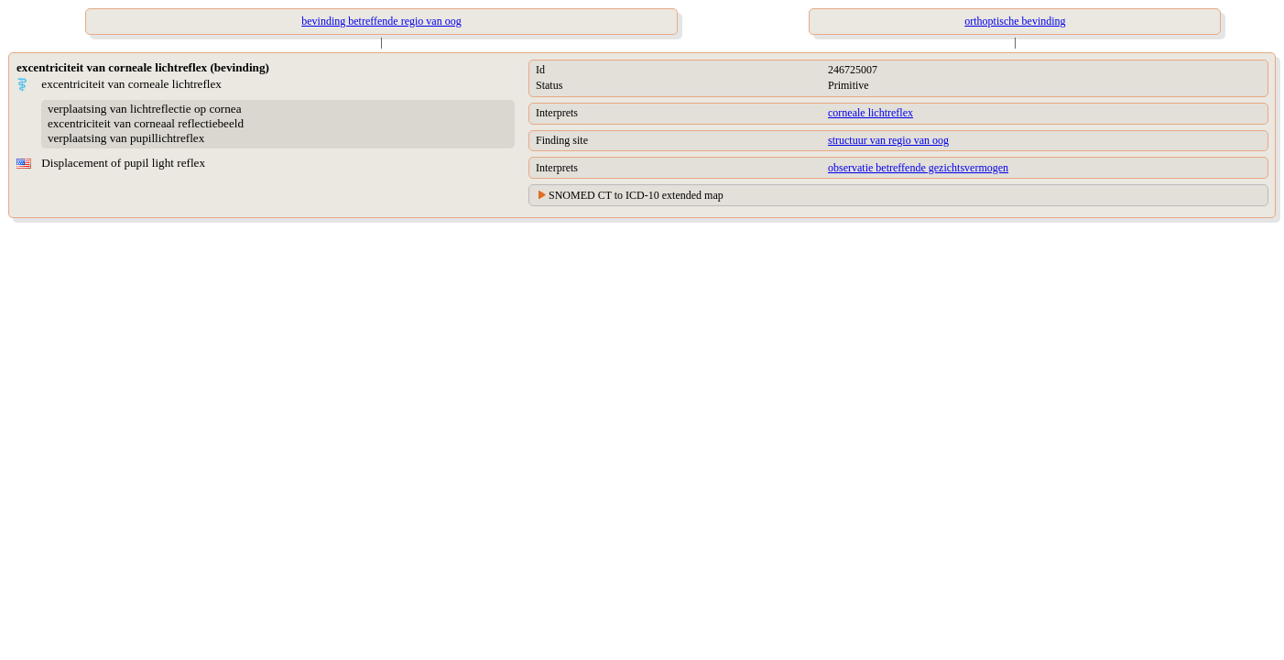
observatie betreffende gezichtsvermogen (918, 167)
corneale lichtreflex (870, 112)
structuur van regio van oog (888, 140)
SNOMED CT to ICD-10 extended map (636, 195)
